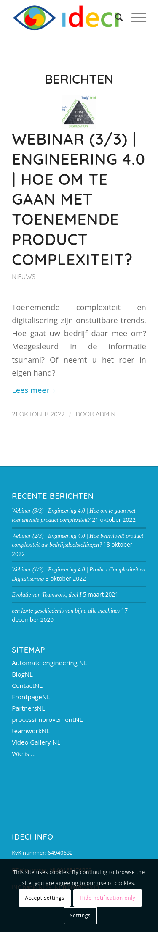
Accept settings (44, 897)
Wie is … (23, 753)
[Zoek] (115, 17)
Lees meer (35, 389)
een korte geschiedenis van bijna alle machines (66, 611)
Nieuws (23, 277)
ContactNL (27, 685)
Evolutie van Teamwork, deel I (46, 595)
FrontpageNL (31, 696)
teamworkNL (31, 731)
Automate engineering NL (49, 662)
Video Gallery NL (36, 742)
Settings (80, 915)
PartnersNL (28, 708)
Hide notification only (107, 897)
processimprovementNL (47, 719)
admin (105, 414)
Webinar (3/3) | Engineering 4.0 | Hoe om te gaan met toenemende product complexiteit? (78, 199)
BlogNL (22, 674)
